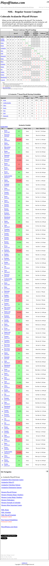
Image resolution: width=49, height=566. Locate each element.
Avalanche (3, 48)
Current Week (4, 126)
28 (2, 456)
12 (2, 275)
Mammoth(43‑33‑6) (6, 135)
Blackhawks (4, 77)
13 (2, 283)
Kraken (2, 72)
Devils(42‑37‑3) (6, 168)
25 (2, 415)
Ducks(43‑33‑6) (6, 197)
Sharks (2, 67)
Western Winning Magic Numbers (12, 495)
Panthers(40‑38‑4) (6, 254)
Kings (2, 58)
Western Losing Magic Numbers (11, 497)
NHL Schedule (6, 512)
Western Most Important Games (11, 505)
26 (2, 427)
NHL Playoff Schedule (8, 515)
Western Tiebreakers (7, 500)
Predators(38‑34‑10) (7, 213)
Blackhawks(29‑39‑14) (7, 217)
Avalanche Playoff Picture (27, 7)
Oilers (2, 43)
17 (2, 337)
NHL (5, 7)
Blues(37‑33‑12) (7, 287)
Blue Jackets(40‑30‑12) (7, 147)
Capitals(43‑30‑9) (6, 320)
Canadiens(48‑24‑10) (7, 230)
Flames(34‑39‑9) (6, 427)
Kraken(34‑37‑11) (7, 263)
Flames (2, 74)
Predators (3, 64)
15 (2, 312)
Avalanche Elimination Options (11, 487)
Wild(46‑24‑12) (7, 226)
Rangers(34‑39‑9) (6, 209)
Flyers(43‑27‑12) (7, 246)
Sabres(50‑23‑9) (6, 143)
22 (2, 370)
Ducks (2, 45)
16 (2, 320)
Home (2, 7)
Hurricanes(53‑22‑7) (7, 160)
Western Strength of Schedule (10, 502)
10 (2, 250)
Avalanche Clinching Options (10, 485)
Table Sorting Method (7, 87)
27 (2, 444)
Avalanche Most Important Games (12, 480)
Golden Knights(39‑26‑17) (8, 176)
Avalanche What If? (7, 482)
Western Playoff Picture (13, 7)
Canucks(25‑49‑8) (6, 193)
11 (2, 263)
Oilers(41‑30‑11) (7, 189)
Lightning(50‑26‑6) (6, 184)
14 (2, 300)
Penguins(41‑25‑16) (7, 398)
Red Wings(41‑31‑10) (7, 345)
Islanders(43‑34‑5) (6, 205)
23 (2, 386)
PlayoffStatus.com (13, 2)
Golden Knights (3, 39)
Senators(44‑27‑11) (7, 304)
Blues (2, 61)
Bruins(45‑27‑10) (7, 151)
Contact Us (24, 563)
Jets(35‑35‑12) (7, 267)
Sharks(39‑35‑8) (6, 180)
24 (2, 399)
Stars (2, 51)
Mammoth (3, 56)
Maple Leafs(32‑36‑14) (7, 312)
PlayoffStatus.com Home (9, 527)
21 (2, 357)
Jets (2, 69)
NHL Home (5, 510)
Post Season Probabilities (9, 520)
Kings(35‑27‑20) (7, 131)
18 (2, 349)
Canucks (3, 80)
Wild (2, 53)
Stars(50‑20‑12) (7, 139)
